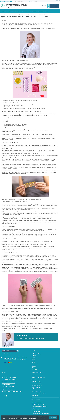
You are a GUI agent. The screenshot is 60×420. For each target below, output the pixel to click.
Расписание (34, 11)
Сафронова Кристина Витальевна (24, 337)
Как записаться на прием (38, 404)
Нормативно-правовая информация (40, 413)
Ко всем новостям (6, 346)
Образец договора (36, 411)
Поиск (30, 1)
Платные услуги (35, 409)
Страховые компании (37, 402)
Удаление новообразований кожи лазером (12, 391)
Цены (39, 11)
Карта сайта (34, 369)
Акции (42, 11)
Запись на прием (54, 4)
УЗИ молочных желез (7, 384)
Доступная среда (36, 399)
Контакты (47, 11)
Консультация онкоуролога (8, 382)
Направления (17, 11)
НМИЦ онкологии (4, 11)
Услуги (22, 11)
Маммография (5, 388)
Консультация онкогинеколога (9, 377)
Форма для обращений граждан (39, 406)
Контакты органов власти (38, 401)
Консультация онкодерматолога (9, 379)
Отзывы (34, 365)
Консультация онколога (7, 376)
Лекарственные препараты (38, 415)
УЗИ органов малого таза (8, 386)
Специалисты (28, 11)
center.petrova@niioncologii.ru (39, 393)
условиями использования (28, 418)
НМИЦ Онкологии (36, 353)
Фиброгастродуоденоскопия (8, 389)
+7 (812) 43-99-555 (42, 5)
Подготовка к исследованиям (39, 408)
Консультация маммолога (8, 381)
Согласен (53, 417)
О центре (11, 11)
